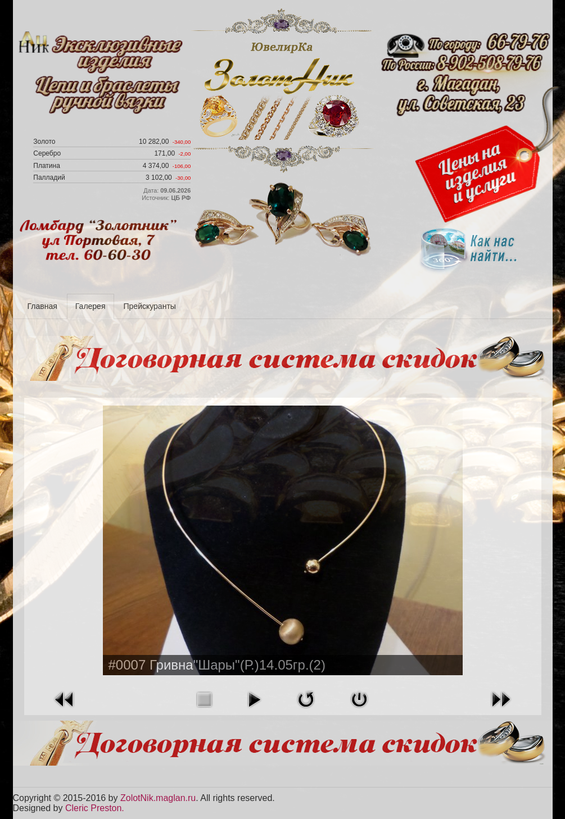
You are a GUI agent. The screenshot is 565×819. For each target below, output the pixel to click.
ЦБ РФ (181, 197)
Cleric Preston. (94, 808)
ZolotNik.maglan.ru (158, 798)
